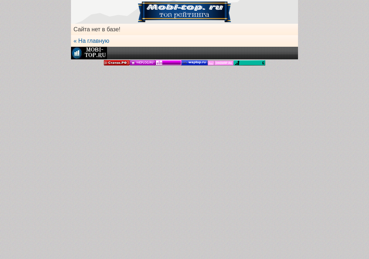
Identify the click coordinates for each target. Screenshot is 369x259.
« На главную (91, 41)
